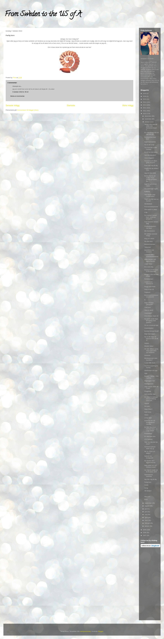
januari (147, 526)
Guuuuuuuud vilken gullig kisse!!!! (150, 161)
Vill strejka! (147, 491)
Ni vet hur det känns (151, 152)
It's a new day (148, 267)
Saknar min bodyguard (148, 457)
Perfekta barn (148, 279)
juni (146, 512)
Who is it (147, 496)
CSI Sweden (148, 439)
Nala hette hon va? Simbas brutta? (150, 466)
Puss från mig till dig (151, 165)
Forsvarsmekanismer (151, 207)
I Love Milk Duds (149, 363)
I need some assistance (148, 283)
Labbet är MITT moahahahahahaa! (151, 255)
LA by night (148, 418)
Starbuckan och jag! (150, 370)
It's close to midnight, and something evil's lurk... (151, 398)
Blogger (100, 631)
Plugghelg (147, 391)
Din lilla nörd (148, 241)
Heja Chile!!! (148, 409)
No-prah (147, 406)
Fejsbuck (147, 292)
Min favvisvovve (149, 231)
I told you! (147, 307)
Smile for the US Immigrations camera (149, 422)
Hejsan (146, 343)
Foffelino (147, 191)
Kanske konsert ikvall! (151, 331)
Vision (146, 415)
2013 (145, 105)
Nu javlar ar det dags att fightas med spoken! (151, 320)
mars (147, 520)
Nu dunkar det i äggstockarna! (149, 461)
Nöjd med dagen (149, 334)
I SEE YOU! (148, 264)
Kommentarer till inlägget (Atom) (27, 110)
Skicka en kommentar (17, 96)
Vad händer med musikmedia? (149, 195)
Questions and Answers (149, 251)
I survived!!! (148, 313)
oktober (147, 122)
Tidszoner (147, 247)
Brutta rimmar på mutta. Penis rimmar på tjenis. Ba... (150, 178)
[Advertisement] (150, 584)
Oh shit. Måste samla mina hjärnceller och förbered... (151, 350)
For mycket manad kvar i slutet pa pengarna (150, 217)
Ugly (145, 373)
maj (146, 514)
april (146, 517)
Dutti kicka (147, 412)
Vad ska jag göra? (150, 155)
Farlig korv (147, 482)
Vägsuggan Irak (149, 381)
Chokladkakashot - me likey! (150, 227)
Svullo (146, 485)
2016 (145, 96)
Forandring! (148, 433)
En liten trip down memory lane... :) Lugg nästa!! (150, 428)
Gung (146, 488)
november (148, 119)
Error (146, 499)
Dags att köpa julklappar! (148, 303)
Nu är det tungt (149, 145)
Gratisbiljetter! (148, 328)
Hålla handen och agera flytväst (150, 260)
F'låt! (145, 212)
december (148, 116)
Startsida (71, 105)
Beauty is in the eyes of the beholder (151, 270)
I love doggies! (149, 158)
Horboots (147, 355)
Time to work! (148, 310)
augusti (147, 506)
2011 (145, 111)
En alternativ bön (149, 436)
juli (146, 509)
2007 (145, 535)
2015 (145, 99)
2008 (145, 532)
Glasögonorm (148, 384)
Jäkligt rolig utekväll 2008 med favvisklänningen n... (150, 127)
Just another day (149, 394)
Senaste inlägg (12, 105)
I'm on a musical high (151, 325)
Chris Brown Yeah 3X (151, 316)
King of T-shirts (149, 238)
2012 (145, 108)
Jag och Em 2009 (150, 173)
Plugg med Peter (149, 286)
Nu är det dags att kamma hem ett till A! (151, 338)
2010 (145, 113)
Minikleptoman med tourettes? (150, 359)
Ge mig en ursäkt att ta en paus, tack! (151, 471)
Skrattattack (148, 204)
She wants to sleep (150, 209)
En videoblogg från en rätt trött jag (151, 133)
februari (147, 523)
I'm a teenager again (151, 189)
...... (145, 493)
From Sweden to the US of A (43, 14)
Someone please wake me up (149, 447)
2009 (145, 530)
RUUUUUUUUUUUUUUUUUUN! (151, 296)
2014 (145, 102)
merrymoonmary (85, 631)
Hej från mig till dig (150, 479)
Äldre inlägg (127, 105)
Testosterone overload (148, 475)
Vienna (146, 403)
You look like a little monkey (150, 148)
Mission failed (148, 346)
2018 (145, 93)
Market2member (149, 244)
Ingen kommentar (150, 142)
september (148, 503)
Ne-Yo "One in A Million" (149, 452)
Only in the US (149, 289)
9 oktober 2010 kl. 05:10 (20, 92)
